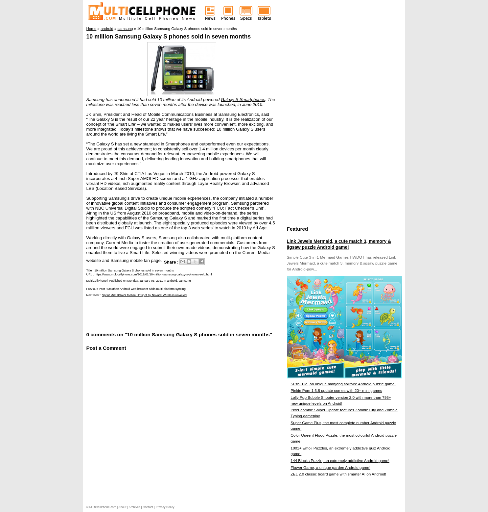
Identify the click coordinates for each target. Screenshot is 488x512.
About (123, 507)
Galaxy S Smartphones (243, 99)
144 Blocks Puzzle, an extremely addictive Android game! (339, 460)
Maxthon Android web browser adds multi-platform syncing (146, 289)
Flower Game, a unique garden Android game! (330, 467)
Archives (134, 507)
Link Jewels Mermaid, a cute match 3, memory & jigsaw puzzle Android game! (339, 244)
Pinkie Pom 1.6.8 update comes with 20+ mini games (336, 390)
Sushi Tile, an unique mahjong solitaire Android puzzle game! (343, 384)
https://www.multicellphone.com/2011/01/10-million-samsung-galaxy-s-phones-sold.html (153, 274)
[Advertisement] (163, 313)
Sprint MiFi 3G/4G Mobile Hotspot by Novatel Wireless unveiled (144, 295)
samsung (185, 280)
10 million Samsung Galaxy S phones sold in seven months (168, 36)
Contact (148, 507)
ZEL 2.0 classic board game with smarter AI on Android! (338, 474)
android (172, 280)
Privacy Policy (164, 507)
